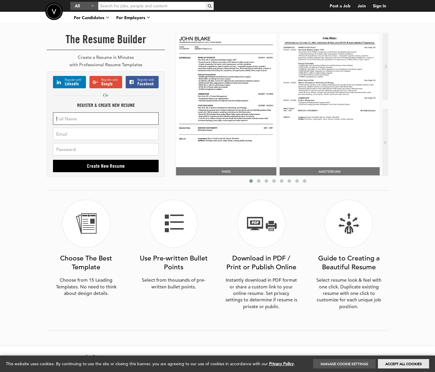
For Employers (133, 17)
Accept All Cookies (403, 363)
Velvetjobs (54, 11)
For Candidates (91, 17)
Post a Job (340, 6)
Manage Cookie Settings (344, 363)
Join (362, 6)
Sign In (379, 6)
